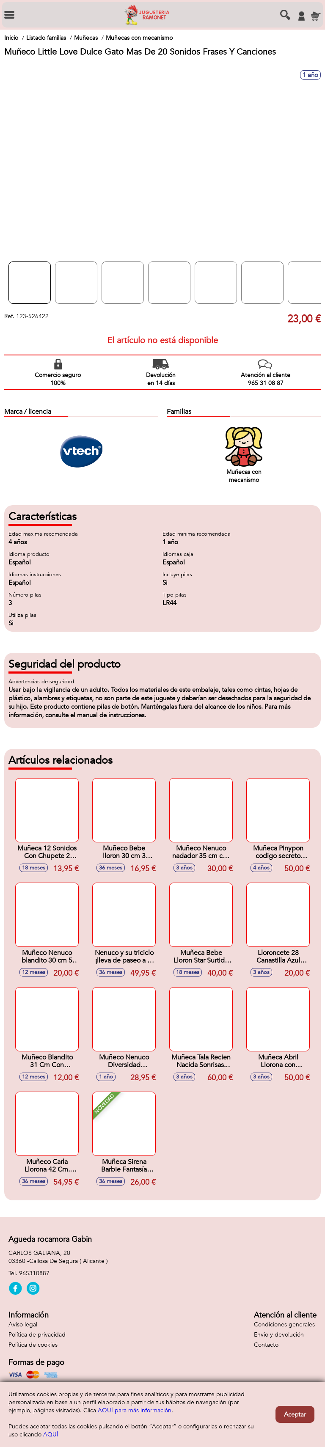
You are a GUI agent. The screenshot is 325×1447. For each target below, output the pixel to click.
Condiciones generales (284, 1324)
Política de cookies (33, 1345)
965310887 (34, 1273)
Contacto (266, 1345)
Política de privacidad (37, 1335)
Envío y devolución (279, 1335)
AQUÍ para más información (134, 1410)
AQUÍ (50, 1434)
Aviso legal (22, 1324)
